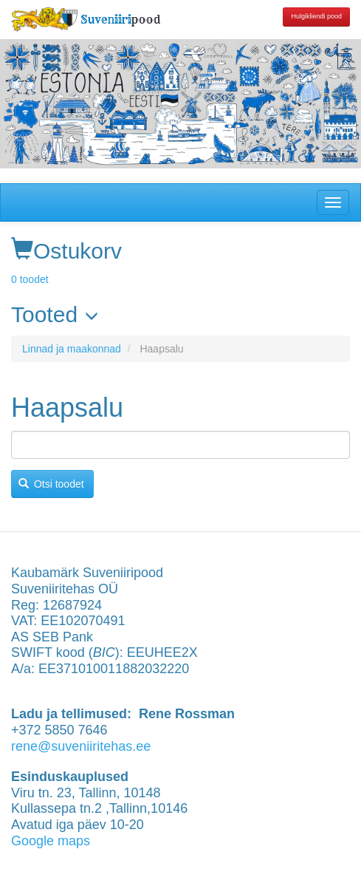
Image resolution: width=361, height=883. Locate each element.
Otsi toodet (51, 484)
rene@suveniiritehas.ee (81, 746)
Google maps (50, 840)
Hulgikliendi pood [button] (316, 16)
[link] (180, 314)
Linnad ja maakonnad (71, 349)
